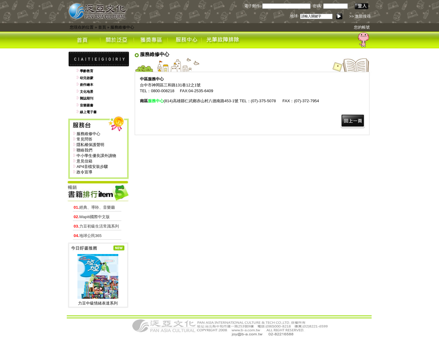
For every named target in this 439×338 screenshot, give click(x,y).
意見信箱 (84, 161)
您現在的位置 (82, 27)
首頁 (102, 27)
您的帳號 (362, 27)
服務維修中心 (122, 27)
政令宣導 (84, 172)
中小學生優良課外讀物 (96, 155)
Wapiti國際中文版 (92, 216)
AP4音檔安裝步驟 (92, 166)
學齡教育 (86, 71)
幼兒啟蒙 (86, 78)
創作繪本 (86, 84)
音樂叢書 (86, 105)
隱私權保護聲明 (90, 144)
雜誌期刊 (86, 98)
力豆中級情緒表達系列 (98, 303)
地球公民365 (88, 235)
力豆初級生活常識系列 (96, 226)
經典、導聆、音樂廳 (94, 207)
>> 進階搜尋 (360, 16)
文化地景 (86, 91)
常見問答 (84, 139)
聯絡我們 (84, 150)
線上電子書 (88, 112)
